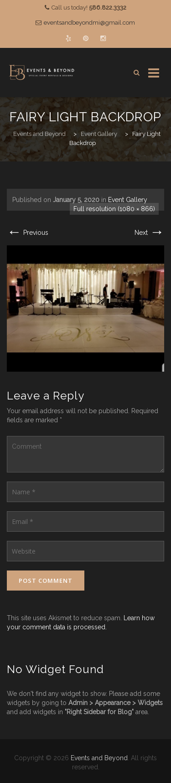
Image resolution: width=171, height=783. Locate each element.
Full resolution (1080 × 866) (114, 209)
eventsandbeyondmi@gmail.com (89, 22)
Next (149, 232)
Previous (27, 232)
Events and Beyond (99, 758)
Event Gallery (127, 199)
